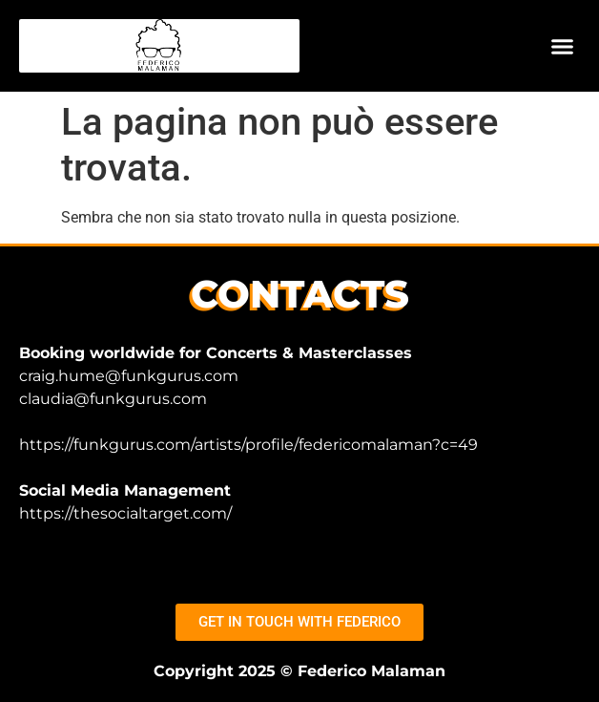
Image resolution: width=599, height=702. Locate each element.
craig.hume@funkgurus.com (128, 376)
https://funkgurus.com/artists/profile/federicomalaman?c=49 (248, 445)
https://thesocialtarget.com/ (125, 513)
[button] (563, 46)
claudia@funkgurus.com (113, 399)
